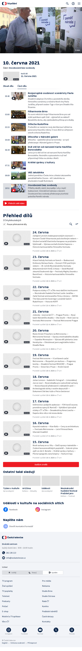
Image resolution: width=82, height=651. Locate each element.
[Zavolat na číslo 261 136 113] (41, 556)
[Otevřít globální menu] (79, 3)
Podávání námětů (49, 615)
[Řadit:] (77, 228)
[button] (41, 30)
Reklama (46, 589)
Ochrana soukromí (17, 647)
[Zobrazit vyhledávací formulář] (67, 3)
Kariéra (45, 610)
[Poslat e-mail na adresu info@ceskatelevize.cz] (41, 561)
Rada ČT (45, 605)
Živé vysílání (7, 589)
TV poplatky (7, 595)
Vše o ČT (5, 625)
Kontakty (46, 625)
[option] (12, 576)
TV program (7, 584)
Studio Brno (47, 595)
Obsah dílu (8, 89)
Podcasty (6, 605)
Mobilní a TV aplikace (11, 620)
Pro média (46, 584)
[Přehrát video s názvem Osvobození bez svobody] (41, 30)
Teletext (6, 600)
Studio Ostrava (48, 600)
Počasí (5, 610)
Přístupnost (32, 647)
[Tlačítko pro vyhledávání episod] (71, 228)
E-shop (5, 615)
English (5, 647)
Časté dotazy (47, 620)
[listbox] (32, 576)
